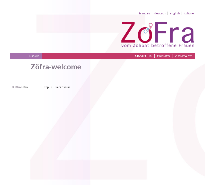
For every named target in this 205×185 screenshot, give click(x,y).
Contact (183, 56)
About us (143, 56)
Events (163, 56)
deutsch (160, 13)
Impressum (63, 87)
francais (144, 13)
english (175, 13)
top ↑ (48, 87)
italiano (189, 13)
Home (34, 56)
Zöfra (24, 87)
